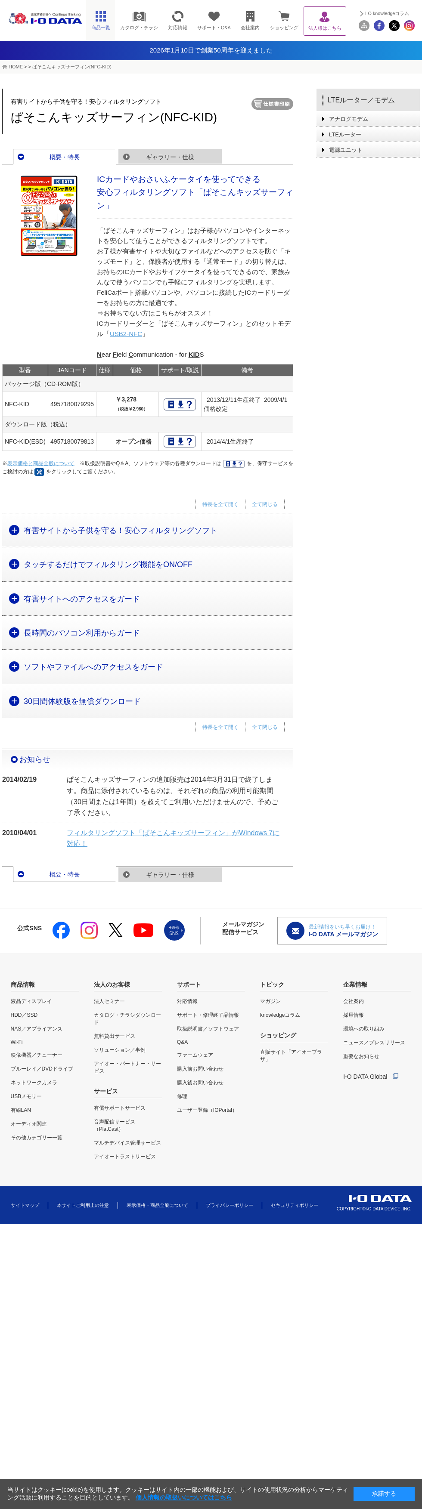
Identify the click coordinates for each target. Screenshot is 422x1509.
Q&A (182, 1042)
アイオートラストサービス (125, 1157)
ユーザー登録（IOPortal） (207, 1110)
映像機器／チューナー (36, 1055)
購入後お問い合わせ (200, 1083)
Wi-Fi (17, 1042)
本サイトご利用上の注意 (83, 1205)
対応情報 (187, 1001)
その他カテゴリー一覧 (36, 1138)
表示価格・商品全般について (157, 1205)
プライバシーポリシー (229, 1205)
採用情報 (353, 1015)
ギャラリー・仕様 (170, 157)
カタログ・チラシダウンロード (127, 1018)
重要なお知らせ (361, 1056)
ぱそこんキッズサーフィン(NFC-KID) (72, 66)
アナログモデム (348, 119)
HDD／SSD (24, 1015)
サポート (189, 984)
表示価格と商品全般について (40, 463)
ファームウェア (195, 1055)
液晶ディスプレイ (31, 1001)
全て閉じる (265, 504)
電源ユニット (346, 150)
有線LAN (21, 1110)
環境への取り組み (364, 1029)
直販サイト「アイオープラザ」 (291, 1055)
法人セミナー (109, 1001)
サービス (106, 1091)
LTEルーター (345, 134)
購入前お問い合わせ (200, 1069)
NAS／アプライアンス (37, 1029)
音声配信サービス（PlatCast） (114, 1125)
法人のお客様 (112, 984)
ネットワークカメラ (34, 1083)
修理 (182, 1096)
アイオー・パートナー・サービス (127, 1067)
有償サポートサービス (120, 1108)
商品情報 (23, 984)
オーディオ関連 (29, 1124)
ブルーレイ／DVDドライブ (42, 1069)
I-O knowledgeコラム (387, 13)
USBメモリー (26, 1096)
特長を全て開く (220, 504)
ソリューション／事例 (120, 1050)
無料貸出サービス (114, 1036)
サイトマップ (25, 1205)
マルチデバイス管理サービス (127, 1143)
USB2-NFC (126, 333)
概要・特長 (65, 157)
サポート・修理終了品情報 (208, 1015)
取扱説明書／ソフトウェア (208, 1029)
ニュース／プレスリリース (374, 1043)
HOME (16, 66)
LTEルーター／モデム (361, 100)
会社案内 (353, 1001)
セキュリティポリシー (294, 1205)
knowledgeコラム (280, 1015)
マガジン (270, 1001)
